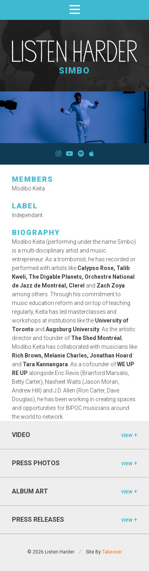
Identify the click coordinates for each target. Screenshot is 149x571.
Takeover (112, 552)
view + (129, 435)
